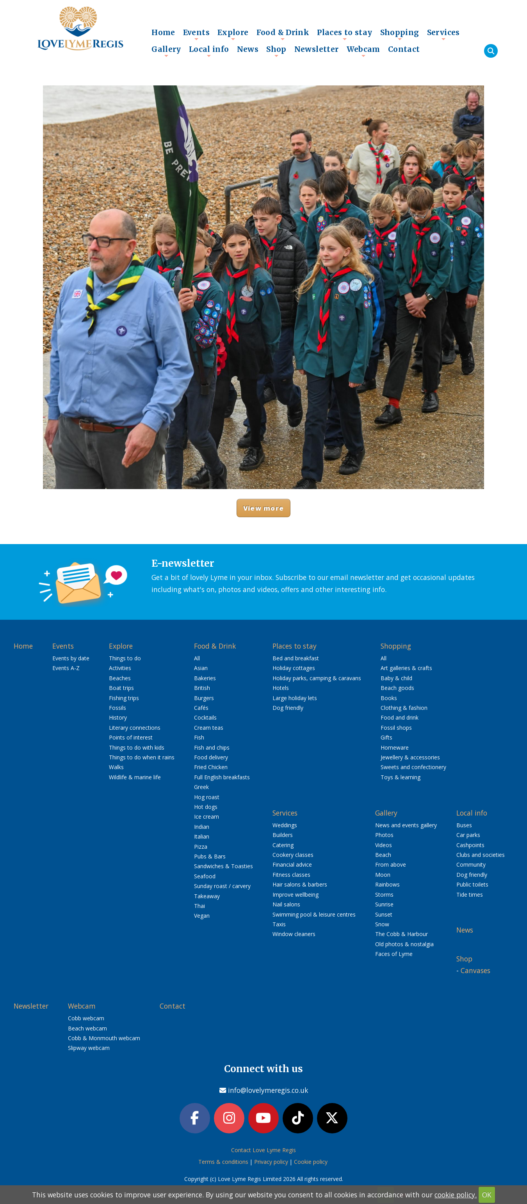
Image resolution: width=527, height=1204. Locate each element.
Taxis (279, 924)
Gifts (386, 737)
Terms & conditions (223, 1161)
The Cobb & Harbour (401, 934)
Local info (209, 51)
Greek (201, 787)
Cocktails (205, 717)
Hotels (280, 688)
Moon (382, 874)
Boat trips (121, 688)
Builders (282, 835)
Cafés (201, 707)
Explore (233, 34)
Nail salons (286, 904)
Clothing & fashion (404, 707)
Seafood (204, 876)
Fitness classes (291, 874)
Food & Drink (283, 34)
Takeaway (207, 896)
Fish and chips (212, 747)
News (248, 49)
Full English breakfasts (222, 777)
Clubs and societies (480, 854)
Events (196, 34)
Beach (383, 854)
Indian (201, 826)
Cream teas (208, 727)
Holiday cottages (293, 668)
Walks (116, 767)
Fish (199, 737)
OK (486, 1194)
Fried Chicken (211, 767)
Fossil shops (396, 727)
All (197, 658)
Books (389, 698)
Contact (404, 49)
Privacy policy (271, 1161)
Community (471, 864)
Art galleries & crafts (406, 668)
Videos (383, 845)
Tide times (469, 894)
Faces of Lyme (394, 954)
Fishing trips (124, 698)
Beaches (120, 678)
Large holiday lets (294, 698)
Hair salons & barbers (299, 884)
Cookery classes (292, 854)
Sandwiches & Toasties (223, 866)
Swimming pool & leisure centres (314, 914)
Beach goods (397, 688)
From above (390, 864)
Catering (283, 845)
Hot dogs (205, 806)
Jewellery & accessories (410, 757)
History (118, 717)
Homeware (395, 747)
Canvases (475, 970)
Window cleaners (293, 934)
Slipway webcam (89, 1048)
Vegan (202, 915)
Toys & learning (400, 777)
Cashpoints (470, 845)
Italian (201, 836)
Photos (384, 835)
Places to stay (344, 34)
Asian (201, 668)
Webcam (363, 51)
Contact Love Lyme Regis (263, 1150)
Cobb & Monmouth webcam (104, 1038)
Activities (120, 668)
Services (443, 34)
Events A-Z (66, 668)
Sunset (383, 914)
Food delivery (211, 757)
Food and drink (399, 717)
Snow (382, 924)
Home (163, 32)
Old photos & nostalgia (404, 944)
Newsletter (316, 49)
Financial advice (292, 864)
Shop (276, 51)
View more (263, 508)
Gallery (166, 51)
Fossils (117, 707)
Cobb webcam (86, 1018)
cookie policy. (455, 1194)
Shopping (399, 34)
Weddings (284, 825)
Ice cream (206, 816)
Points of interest (131, 737)
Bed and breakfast (295, 658)
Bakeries (205, 678)
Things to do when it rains (141, 757)
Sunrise (384, 904)
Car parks (468, 835)
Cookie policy (311, 1161)
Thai (199, 906)
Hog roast (206, 797)
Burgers (204, 698)
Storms (384, 894)
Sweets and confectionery (413, 767)
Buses (464, 825)
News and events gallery (406, 825)
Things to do (125, 658)
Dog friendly (287, 707)
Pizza (200, 846)
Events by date (70, 658)
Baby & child (396, 678)
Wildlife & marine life (135, 777)
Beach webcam (87, 1028)
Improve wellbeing (295, 894)
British (202, 688)
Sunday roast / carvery (222, 886)
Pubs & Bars (210, 856)
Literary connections (134, 727)
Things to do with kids (136, 747)
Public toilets (472, 884)
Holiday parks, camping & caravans (316, 678)
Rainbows (387, 884)
